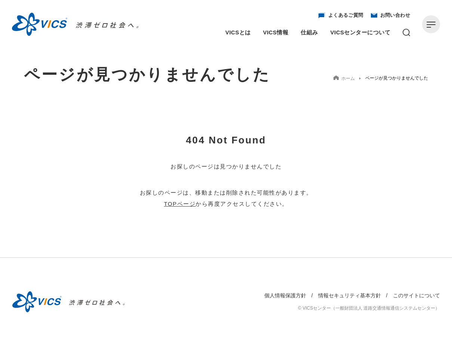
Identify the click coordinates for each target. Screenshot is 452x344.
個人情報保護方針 (285, 295)
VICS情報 (276, 32)
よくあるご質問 (341, 15)
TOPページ (180, 204)
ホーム (344, 78)
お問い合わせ (390, 15)
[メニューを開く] (431, 24)
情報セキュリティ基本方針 (349, 295)
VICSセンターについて (360, 32)
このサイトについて (416, 295)
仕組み (309, 32)
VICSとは (238, 32)
